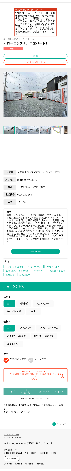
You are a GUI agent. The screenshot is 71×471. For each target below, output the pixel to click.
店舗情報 (47, 56)
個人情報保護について (15, 445)
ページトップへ (59, 434)
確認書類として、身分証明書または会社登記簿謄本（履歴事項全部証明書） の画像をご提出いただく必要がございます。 (39, 382)
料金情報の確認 (35, 254)
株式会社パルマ (24, 453)
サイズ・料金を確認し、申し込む (41, 63)
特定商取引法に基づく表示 (18, 447)
